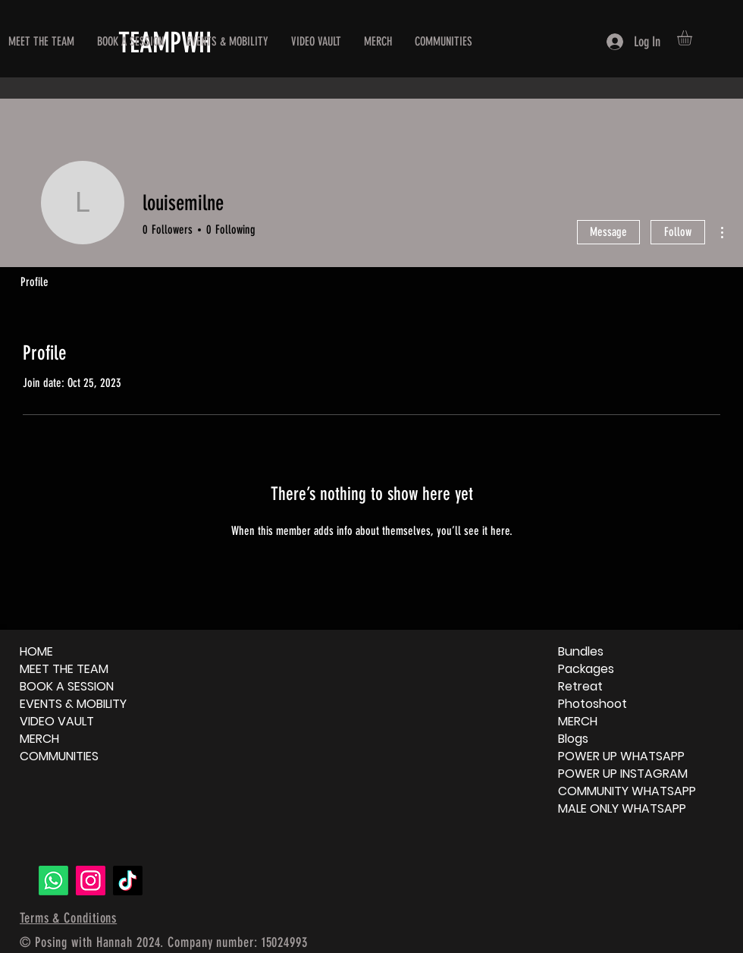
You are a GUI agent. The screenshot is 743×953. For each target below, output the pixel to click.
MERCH (39, 738)
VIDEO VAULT (57, 721)
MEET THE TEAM (64, 669)
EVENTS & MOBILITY (73, 703)
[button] (693, 38)
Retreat (580, 686)
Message (608, 232)
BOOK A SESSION (67, 686)
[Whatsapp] (53, 880)
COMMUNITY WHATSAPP (627, 791)
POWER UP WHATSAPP (621, 756)
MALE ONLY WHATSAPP (622, 808)
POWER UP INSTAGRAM (623, 773)
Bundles (580, 651)
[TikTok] (128, 880)
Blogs (573, 738)
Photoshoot (592, 703)
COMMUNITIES (59, 756)
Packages (586, 669)
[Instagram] (90, 880)
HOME (36, 651)
